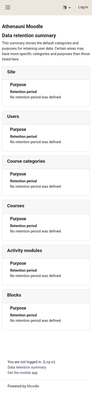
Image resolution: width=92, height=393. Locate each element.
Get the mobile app (23, 372)
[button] (67, 7)
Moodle (33, 386)
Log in (83, 7)
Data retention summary (27, 367)
